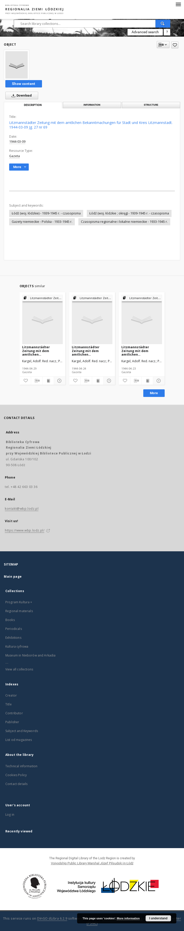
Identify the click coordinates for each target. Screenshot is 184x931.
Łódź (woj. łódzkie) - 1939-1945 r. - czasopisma (46, 213)
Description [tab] (33, 105)
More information (128, 918)
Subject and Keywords (21, 731)
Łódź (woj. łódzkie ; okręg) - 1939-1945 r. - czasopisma (129, 213)
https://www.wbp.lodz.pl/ (24, 530)
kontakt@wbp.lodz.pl (21, 508)
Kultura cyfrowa (16, 646)
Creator (11, 695)
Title (8, 704)
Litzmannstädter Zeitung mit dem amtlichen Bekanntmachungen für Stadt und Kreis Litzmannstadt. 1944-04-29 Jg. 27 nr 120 (41, 350)
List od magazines (18, 740)
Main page (13, 576)
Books (10, 620)
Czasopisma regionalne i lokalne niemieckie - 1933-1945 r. (124, 222)
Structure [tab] (151, 104)
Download (20, 95)
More (154, 393)
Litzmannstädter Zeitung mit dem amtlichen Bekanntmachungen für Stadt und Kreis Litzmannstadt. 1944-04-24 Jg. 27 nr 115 (91, 350)
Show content (23, 84)
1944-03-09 (17, 141)
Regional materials (19, 611)
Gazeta (14, 156)
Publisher (12, 722)
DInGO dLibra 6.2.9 (52, 918)
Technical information (21, 766)
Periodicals (13, 629)
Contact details (16, 784)
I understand (158, 918)
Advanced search (145, 32)
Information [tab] (91, 104)
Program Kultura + (18, 602)
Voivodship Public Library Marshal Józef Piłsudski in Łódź (92, 863)
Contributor (14, 713)
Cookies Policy (16, 775)
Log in (9, 814)
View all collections (19, 669)
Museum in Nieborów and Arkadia (30, 655)
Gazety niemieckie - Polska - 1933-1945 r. (42, 222)
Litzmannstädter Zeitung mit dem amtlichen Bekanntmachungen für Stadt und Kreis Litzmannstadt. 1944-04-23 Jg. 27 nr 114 (141, 350)
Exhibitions (13, 637)
